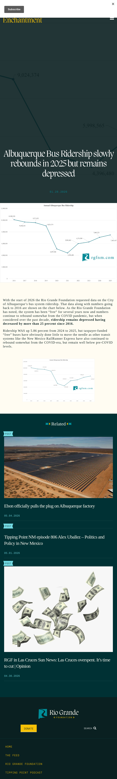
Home (8, 746)
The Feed (12, 755)
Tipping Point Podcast (23, 772)
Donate (28, 728)
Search (90, 728)
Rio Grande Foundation (23, 763)
